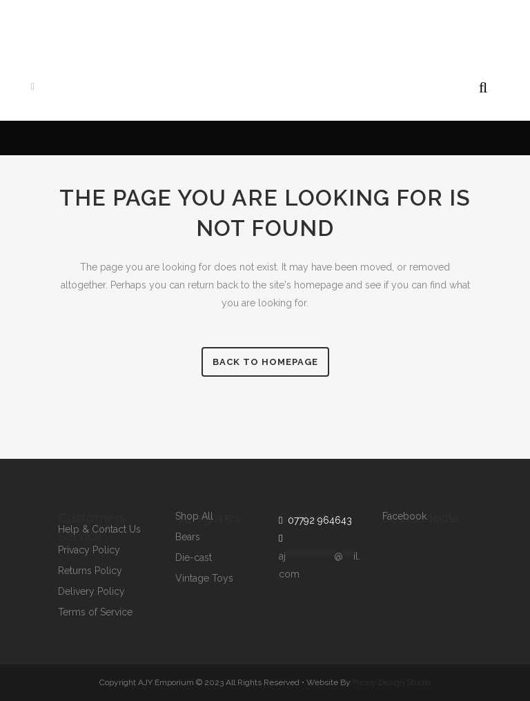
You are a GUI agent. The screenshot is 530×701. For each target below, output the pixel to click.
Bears (187, 537)
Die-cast (193, 557)
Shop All (194, 516)
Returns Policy (90, 570)
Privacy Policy (89, 550)
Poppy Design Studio (392, 682)
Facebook (404, 516)
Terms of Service (95, 612)
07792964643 (203, 24)
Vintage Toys (204, 578)
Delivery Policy (91, 591)
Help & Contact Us (99, 529)
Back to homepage (265, 362)
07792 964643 (317, 520)
